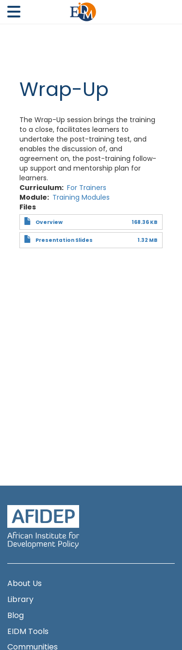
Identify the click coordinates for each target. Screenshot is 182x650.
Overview (49, 222)
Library (20, 599)
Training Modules (81, 197)
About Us (24, 583)
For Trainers (86, 187)
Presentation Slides (64, 240)
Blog (15, 615)
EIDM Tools (28, 631)
